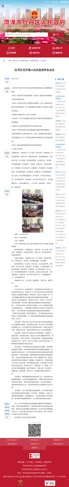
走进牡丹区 (34, 48)
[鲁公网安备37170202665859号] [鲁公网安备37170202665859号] (33, 477)
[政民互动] (34, 53)
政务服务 (11, 53)
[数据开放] (57, 53)
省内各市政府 (12, 444)
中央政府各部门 (34, 440)
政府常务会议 (24, 60)
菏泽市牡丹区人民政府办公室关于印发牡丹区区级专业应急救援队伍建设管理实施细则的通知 (61, 181)
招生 (18, 39)
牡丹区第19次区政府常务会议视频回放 (61, 137)
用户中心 (46, 2)
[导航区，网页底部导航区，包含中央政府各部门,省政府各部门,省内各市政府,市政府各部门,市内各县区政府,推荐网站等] (34, 444)
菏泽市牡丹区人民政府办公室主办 (34, 469)
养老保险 (24, 39)
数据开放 (57, 53)
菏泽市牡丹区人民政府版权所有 (35, 466)
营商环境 (40, 39)
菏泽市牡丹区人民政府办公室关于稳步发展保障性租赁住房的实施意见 (61, 200)
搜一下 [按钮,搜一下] (56, 35)
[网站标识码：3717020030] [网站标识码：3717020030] (56, 477)
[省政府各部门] (57, 440)
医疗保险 (32, 39)
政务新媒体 (55, 2)
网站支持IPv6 (64, 2)
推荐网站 (34, 447)
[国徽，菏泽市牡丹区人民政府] (34, 19)
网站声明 (47, 462)
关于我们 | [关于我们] (31, 462)
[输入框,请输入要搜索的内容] (24, 35)
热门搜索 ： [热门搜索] (6, 39)
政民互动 (34, 52)
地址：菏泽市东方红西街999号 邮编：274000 (34, 473)
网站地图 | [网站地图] (22, 462)
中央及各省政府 (11, 440)
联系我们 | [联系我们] (39, 462)
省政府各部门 (57, 440)
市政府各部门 (34, 444)
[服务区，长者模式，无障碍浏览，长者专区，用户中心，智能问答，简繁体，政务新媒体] (34, 2)
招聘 (13, 39)
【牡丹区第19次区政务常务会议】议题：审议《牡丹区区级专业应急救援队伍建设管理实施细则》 (61, 256)
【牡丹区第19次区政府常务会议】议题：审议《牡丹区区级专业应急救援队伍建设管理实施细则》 (61, 158)
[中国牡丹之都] (6, 7)
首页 (11, 48)
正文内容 (43, 60)
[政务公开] (57, 48)
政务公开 (57, 48)
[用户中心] (47, 2)
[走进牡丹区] (34, 48)
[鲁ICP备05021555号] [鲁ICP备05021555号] (11, 477)
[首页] (11, 48)
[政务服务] (11, 53)
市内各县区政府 (57, 444)
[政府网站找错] (34, 455)
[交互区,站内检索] (34, 35)
